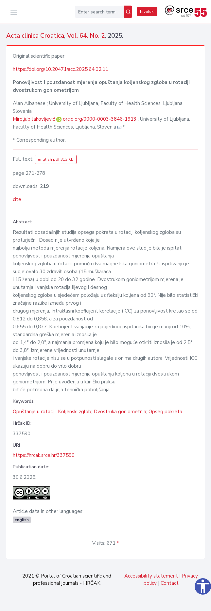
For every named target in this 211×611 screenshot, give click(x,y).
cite (17, 199)
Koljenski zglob (74, 411)
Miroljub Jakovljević (34, 119)
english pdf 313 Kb (56, 159)
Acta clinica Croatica (35, 35)
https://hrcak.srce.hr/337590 (44, 455)
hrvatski (147, 11)
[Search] (128, 12)
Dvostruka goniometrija (120, 411)
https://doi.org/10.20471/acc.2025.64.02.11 (60, 69)
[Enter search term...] (99, 12)
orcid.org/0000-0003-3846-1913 (99, 119)
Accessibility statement (151, 576)
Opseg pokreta (165, 411)
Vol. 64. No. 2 (86, 35)
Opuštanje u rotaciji (34, 411)
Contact (170, 583)
